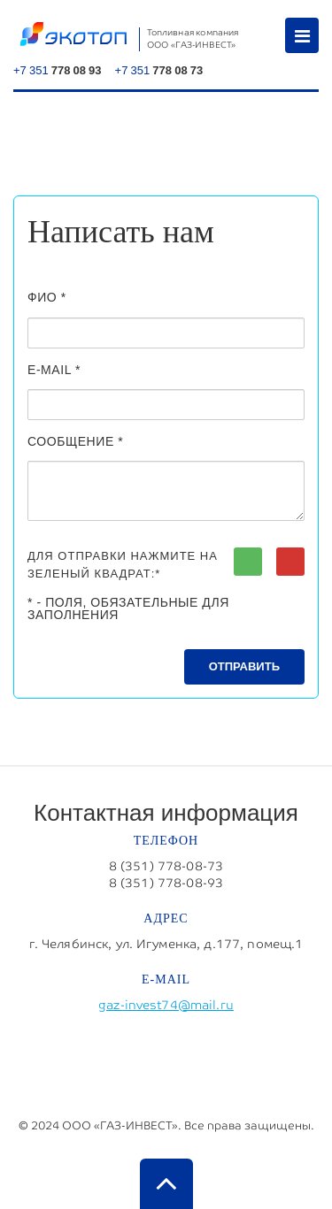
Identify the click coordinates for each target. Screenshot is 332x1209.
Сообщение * (75, 441)
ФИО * (46, 297)
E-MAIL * (54, 369)
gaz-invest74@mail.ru (166, 1005)
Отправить (244, 666)
